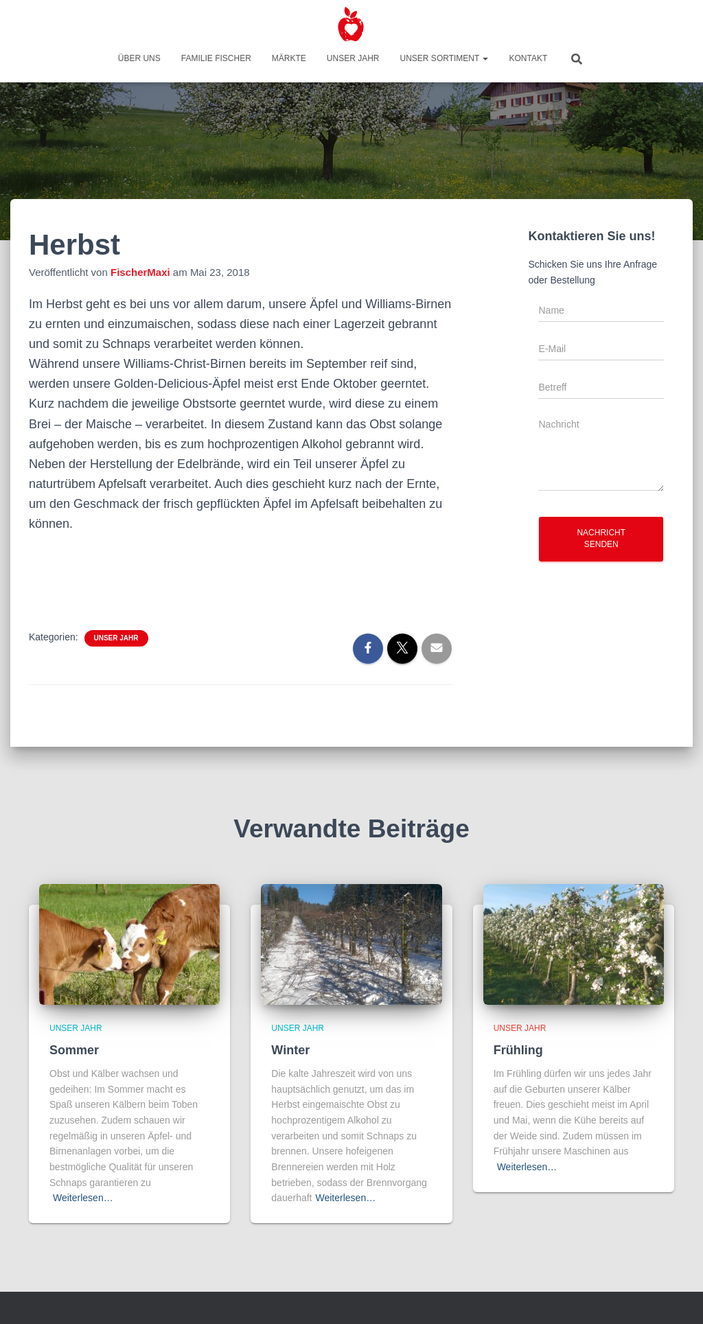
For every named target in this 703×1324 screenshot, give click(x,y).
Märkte (289, 58)
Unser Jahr (353, 58)
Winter (290, 1050)
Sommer (74, 1050)
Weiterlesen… (83, 1197)
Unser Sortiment (444, 58)
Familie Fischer (216, 58)
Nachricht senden (601, 538)
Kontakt (528, 58)
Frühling (518, 1050)
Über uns (139, 58)
